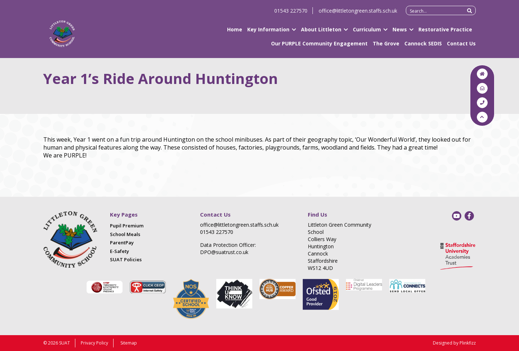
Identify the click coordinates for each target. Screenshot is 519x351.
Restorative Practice (445, 32)
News (399, 32)
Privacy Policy (94, 343)
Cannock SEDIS (423, 46)
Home (234, 32)
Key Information (268, 32)
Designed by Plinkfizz (454, 343)
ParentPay (122, 242)
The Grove (386, 46)
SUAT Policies (126, 259)
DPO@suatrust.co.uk (224, 252)
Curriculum (367, 32)
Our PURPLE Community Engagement (319, 46)
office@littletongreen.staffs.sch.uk (358, 13)
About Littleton (321, 32)
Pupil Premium (126, 225)
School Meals (125, 234)
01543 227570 (290, 13)
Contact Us (461, 46)
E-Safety (119, 251)
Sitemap (128, 343)
